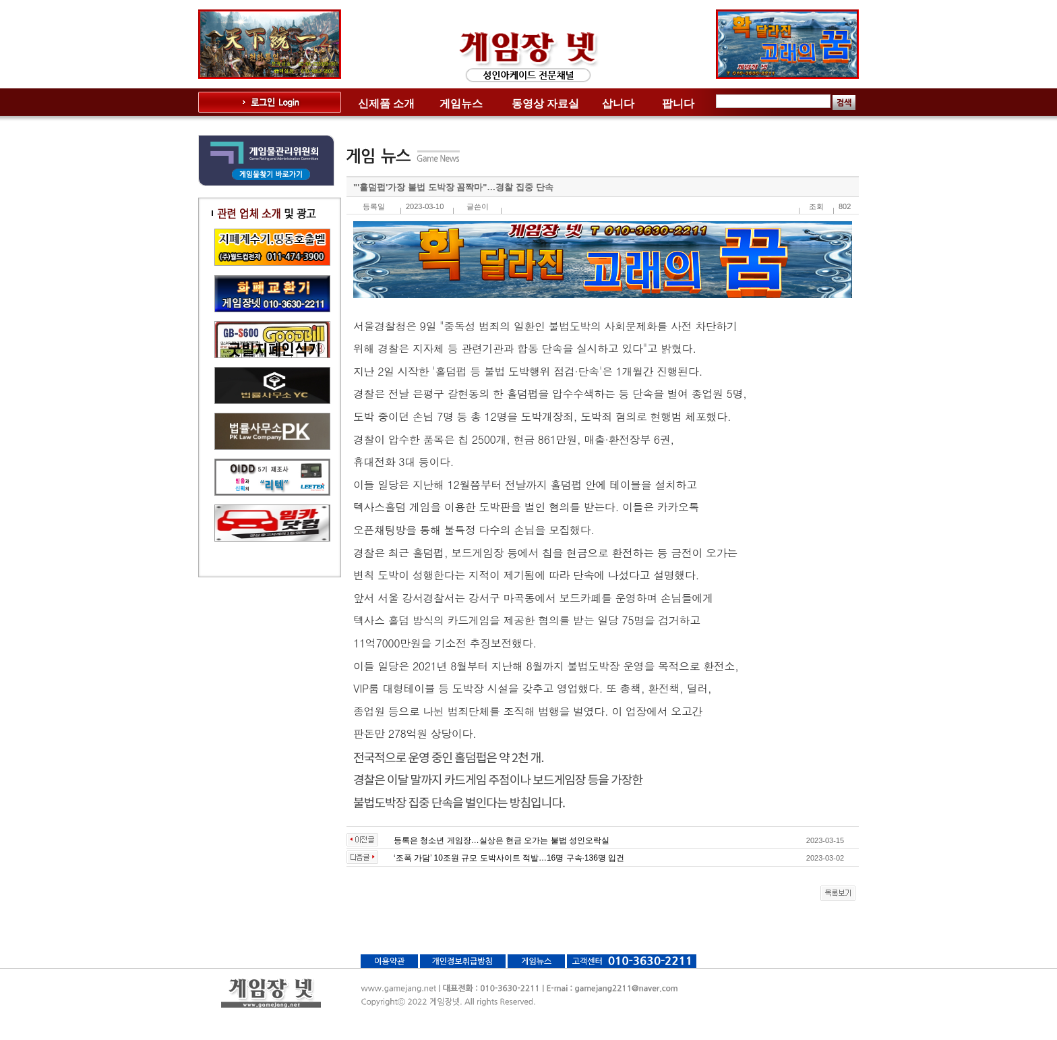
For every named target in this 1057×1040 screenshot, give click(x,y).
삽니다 (618, 103)
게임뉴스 (461, 103)
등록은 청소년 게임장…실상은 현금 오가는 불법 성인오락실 (501, 840)
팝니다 (678, 103)
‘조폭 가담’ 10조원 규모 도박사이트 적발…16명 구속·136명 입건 (509, 858)
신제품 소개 (386, 103)
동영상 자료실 (545, 103)
